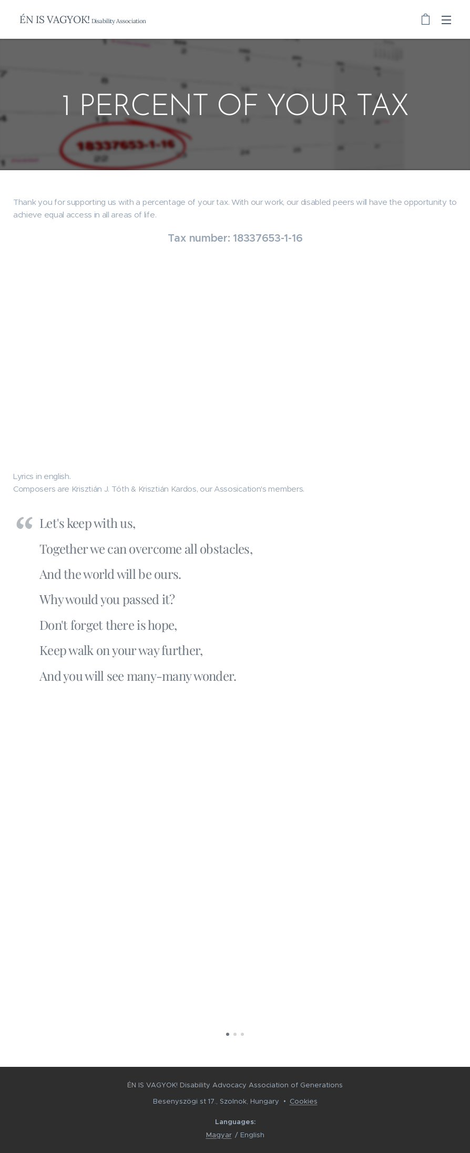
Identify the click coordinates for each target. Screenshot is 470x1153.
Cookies (304, 1101)
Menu (446, 19)
